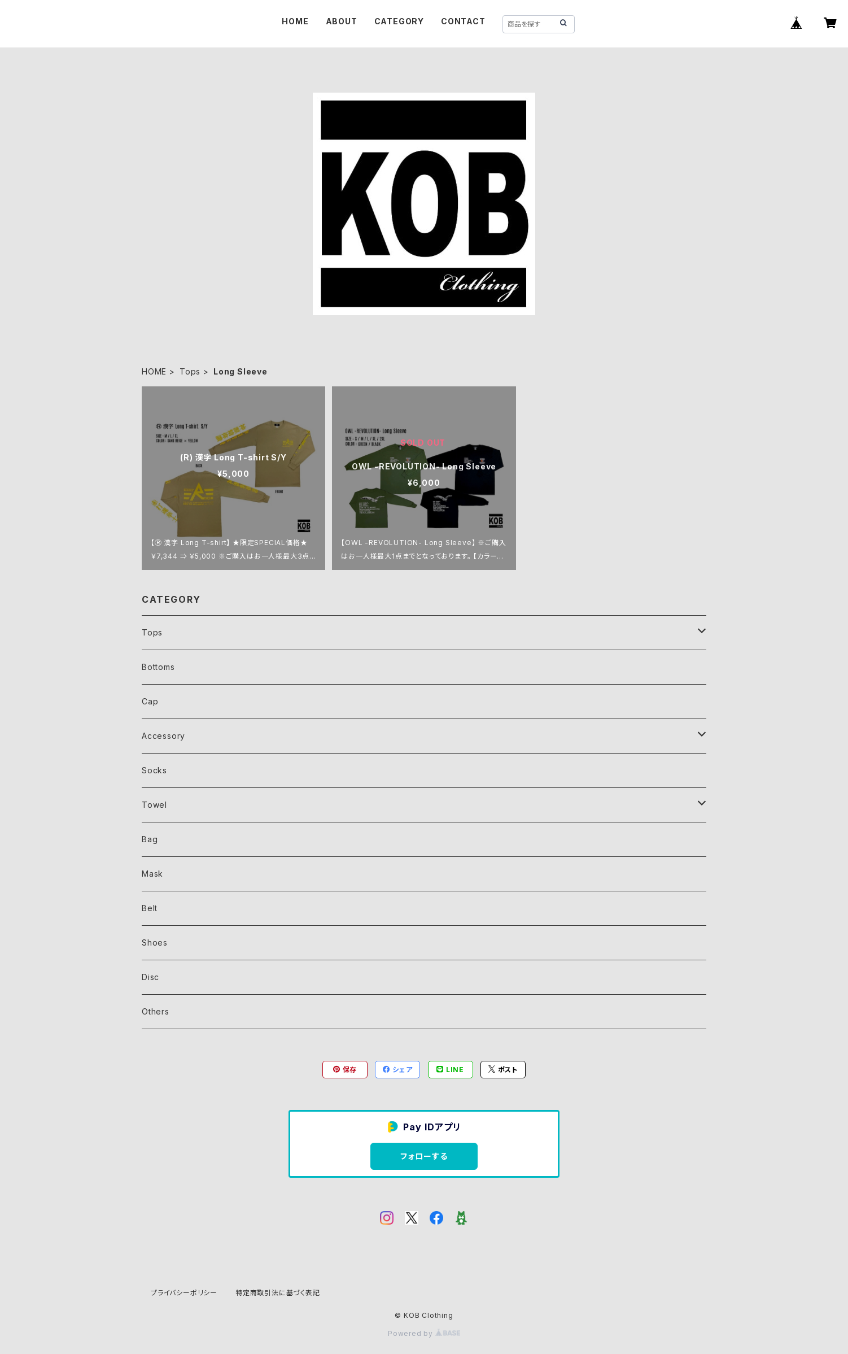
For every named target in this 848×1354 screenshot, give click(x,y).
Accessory (163, 736)
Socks (154, 770)
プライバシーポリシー (184, 1292)
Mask (152, 873)
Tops (190, 371)
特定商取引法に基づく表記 (277, 1292)
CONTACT (463, 21)
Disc (150, 977)
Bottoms (158, 667)
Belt (150, 908)
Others (155, 1011)
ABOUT (341, 21)
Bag (150, 839)
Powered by (424, 1333)
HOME (295, 21)
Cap (150, 701)
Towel (154, 804)
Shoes (155, 942)
